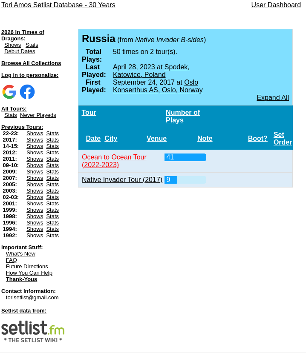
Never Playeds (38, 115)
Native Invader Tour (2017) (122, 179)
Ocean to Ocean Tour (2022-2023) (114, 160)
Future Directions (27, 266)
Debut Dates (19, 51)
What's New (20, 253)
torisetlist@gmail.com (32, 297)
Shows (12, 45)
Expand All (273, 97)
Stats (32, 45)
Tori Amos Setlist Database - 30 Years (58, 5)
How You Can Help (29, 273)
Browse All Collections (31, 63)
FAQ (11, 260)
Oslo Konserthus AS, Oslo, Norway (158, 86)
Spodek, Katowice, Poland (151, 70)
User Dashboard (276, 5)
